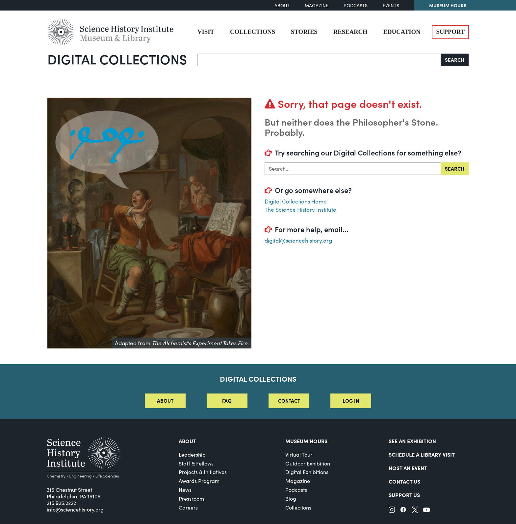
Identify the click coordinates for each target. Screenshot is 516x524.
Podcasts (356, 5)
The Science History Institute (300, 209)
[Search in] (353, 168)
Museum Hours (447, 5)
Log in (351, 400)
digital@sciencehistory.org (298, 240)
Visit (205, 31)
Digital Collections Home (296, 201)
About (282, 5)
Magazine (316, 5)
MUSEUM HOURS (306, 440)
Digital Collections (117, 59)
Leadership (192, 454)
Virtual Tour (298, 454)
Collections (252, 31)
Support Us (404, 494)
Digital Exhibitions (306, 471)
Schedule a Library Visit (422, 454)
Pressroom (191, 498)
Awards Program (199, 480)
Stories (304, 31)
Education (402, 31)
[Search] (319, 60)
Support (450, 31)
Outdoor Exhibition (307, 463)
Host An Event (408, 467)
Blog (290, 498)
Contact (289, 400)
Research (350, 31)
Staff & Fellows (196, 463)
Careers (188, 507)
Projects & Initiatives (203, 471)
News (185, 489)
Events (391, 5)
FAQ (227, 400)
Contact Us (404, 481)
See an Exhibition (412, 440)
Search (454, 59)
